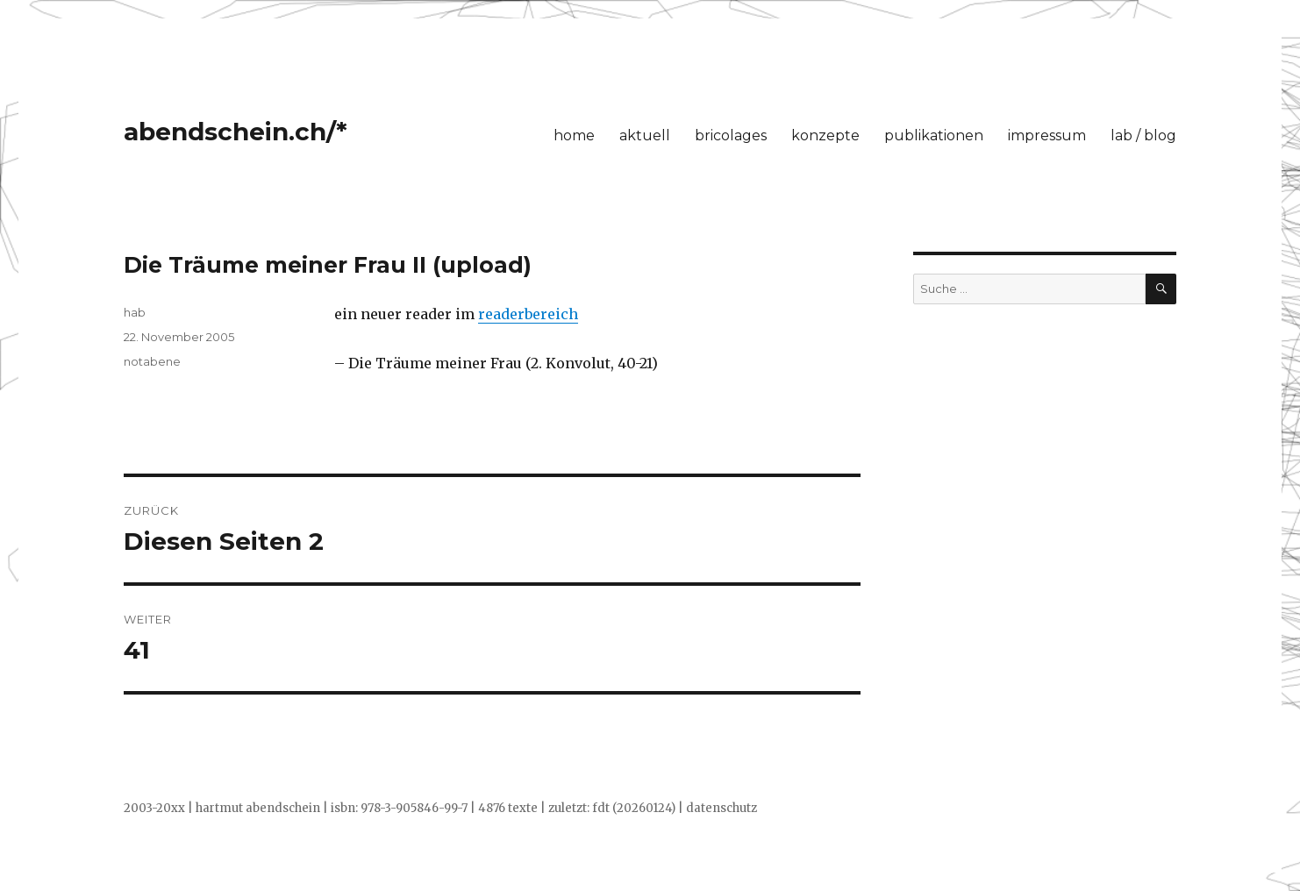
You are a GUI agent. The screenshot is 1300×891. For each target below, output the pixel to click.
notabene (152, 361)
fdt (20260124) (633, 808)
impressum (1047, 135)
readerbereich (528, 314)
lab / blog (1143, 135)
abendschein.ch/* (235, 131)
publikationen (933, 135)
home (574, 135)
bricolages (731, 135)
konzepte (825, 135)
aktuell (644, 135)
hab (135, 312)
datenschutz (721, 808)
